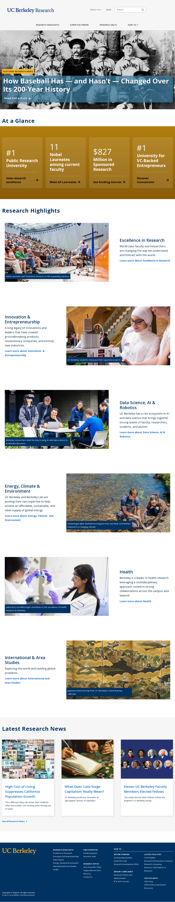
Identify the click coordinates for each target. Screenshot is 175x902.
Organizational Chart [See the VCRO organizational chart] (92, 870)
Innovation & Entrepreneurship (66, 856)
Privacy (5, 895)
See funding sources (109, 182)
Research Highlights (47, 25)
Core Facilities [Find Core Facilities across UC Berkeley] (150, 857)
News (109, 9)
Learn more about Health (137, 601)
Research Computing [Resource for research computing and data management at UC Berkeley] (152, 864)
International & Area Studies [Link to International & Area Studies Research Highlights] (64, 866)
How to (133, 25)
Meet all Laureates (65, 182)
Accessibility (14, 895)
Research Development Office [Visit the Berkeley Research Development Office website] (126, 864)
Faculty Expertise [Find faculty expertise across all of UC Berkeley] (90, 853)
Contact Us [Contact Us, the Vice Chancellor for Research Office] (87, 877)
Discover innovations (153, 180)
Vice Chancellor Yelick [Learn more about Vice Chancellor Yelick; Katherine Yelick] (92, 867)
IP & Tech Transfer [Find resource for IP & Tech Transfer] (121, 881)
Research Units (108, 25)
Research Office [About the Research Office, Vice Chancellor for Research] (91, 864)
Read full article (17, 98)
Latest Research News (34, 728)
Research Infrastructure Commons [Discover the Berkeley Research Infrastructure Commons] (158, 861)
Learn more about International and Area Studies (27, 680)
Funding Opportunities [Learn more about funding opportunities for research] (123, 857)
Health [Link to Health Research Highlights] (56, 869)
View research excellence (22, 180)
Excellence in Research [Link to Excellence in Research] (62, 853)
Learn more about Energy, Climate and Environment (29, 518)
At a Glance (18, 120)
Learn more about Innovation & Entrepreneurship (25, 353)
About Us (96, 9)
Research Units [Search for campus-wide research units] (89, 856)
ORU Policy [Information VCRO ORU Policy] (148, 881)
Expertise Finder (79, 25)
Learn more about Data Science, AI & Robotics (142, 434)
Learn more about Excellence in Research (145, 262)
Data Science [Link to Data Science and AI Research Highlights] (58, 859)
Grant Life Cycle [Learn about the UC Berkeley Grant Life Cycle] (120, 861)
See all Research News (14, 821)
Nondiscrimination (28, 895)
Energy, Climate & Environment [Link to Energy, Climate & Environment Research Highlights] (65, 863)
